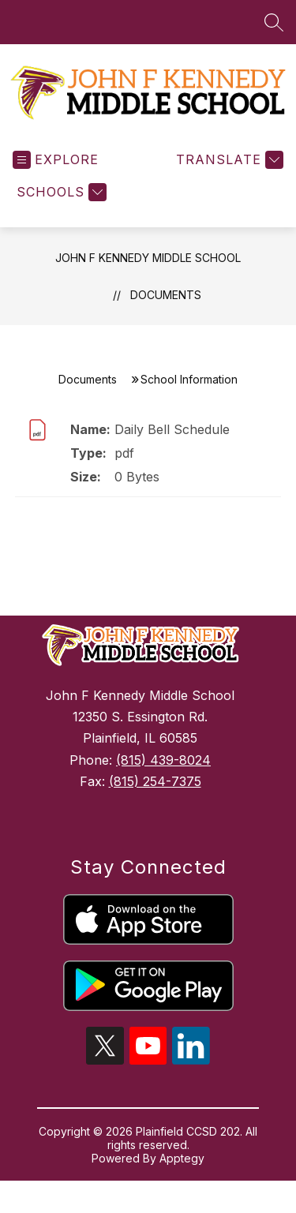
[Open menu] (56, 172)
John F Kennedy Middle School (148, 270)
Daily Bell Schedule (172, 442)
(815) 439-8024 (163, 773)
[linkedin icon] (191, 1072)
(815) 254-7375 (155, 794)
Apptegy (181, 1170)
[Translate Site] (227, 172)
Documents (165, 307)
